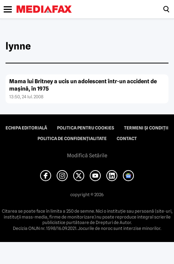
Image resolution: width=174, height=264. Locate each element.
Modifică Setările (87, 155)
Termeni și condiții (146, 128)
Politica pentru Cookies (85, 128)
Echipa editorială (26, 128)
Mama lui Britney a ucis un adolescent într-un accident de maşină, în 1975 (83, 85)
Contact (127, 138)
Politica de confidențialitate (72, 138)
